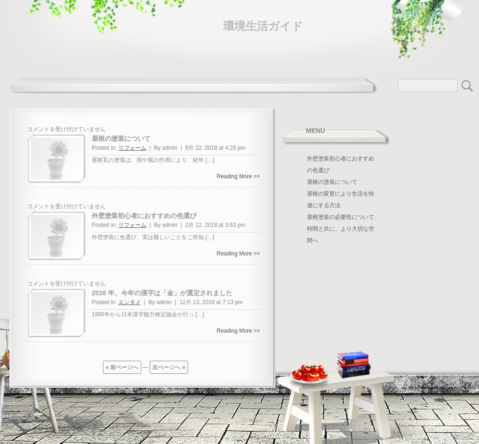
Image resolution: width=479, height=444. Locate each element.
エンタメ (129, 302)
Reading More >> (238, 176)
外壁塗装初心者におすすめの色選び (144, 215)
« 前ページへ (122, 367)
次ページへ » (168, 367)
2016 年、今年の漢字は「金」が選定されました (162, 293)
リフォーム (132, 148)
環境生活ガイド (263, 26)
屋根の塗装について (121, 138)
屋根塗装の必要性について (340, 217)
